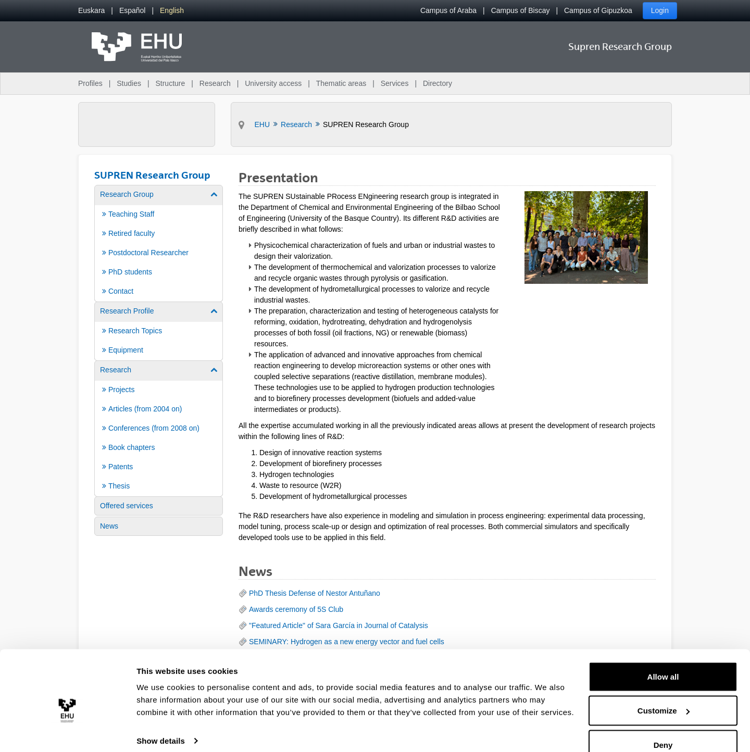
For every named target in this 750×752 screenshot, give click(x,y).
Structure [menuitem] (170, 83)
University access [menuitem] (273, 83)
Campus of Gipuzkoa (598, 10)
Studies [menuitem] (129, 83)
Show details (160, 720)
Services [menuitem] (395, 83)
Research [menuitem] (215, 83)
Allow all (663, 655)
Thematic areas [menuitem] (341, 83)
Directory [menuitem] (437, 83)
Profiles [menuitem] (90, 83)
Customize (664, 690)
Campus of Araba (448, 10)
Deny (663, 724)
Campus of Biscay (520, 10)
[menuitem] (91, 10)
